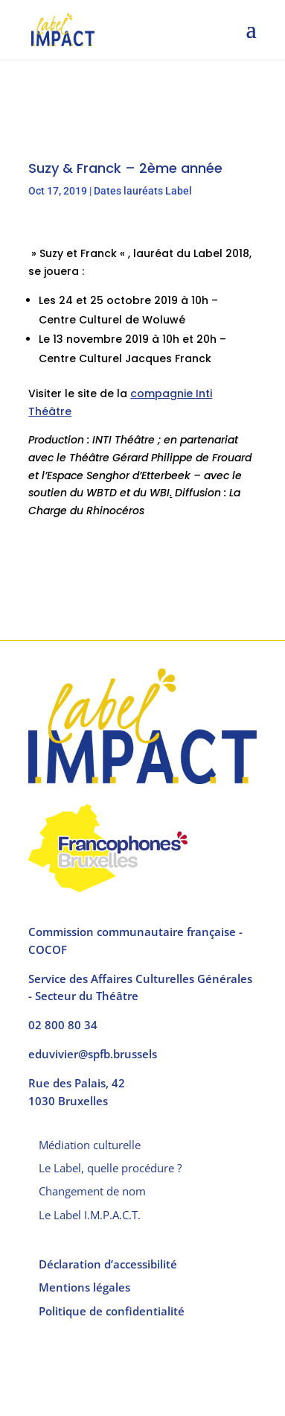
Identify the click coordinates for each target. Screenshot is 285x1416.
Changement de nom (92, 1190)
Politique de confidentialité (112, 1310)
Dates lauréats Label (143, 191)
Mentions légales (84, 1287)
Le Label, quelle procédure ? (110, 1167)
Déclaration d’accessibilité (108, 1264)
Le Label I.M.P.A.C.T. (90, 1214)
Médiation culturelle (90, 1144)
